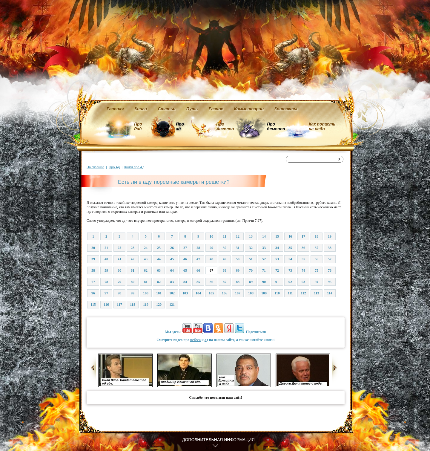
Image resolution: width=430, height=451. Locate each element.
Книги (141, 108)
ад (206, 340)
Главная (115, 108)
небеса (195, 340)
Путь (192, 108)
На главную (95, 167)
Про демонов (276, 126)
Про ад (179, 126)
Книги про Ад (134, 167)
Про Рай (138, 126)
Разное (215, 108)
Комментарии (249, 108)
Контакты (285, 108)
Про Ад (114, 167)
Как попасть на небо (322, 126)
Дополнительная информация (218, 439)
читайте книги (262, 340)
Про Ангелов (225, 126)
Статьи (167, 108)
